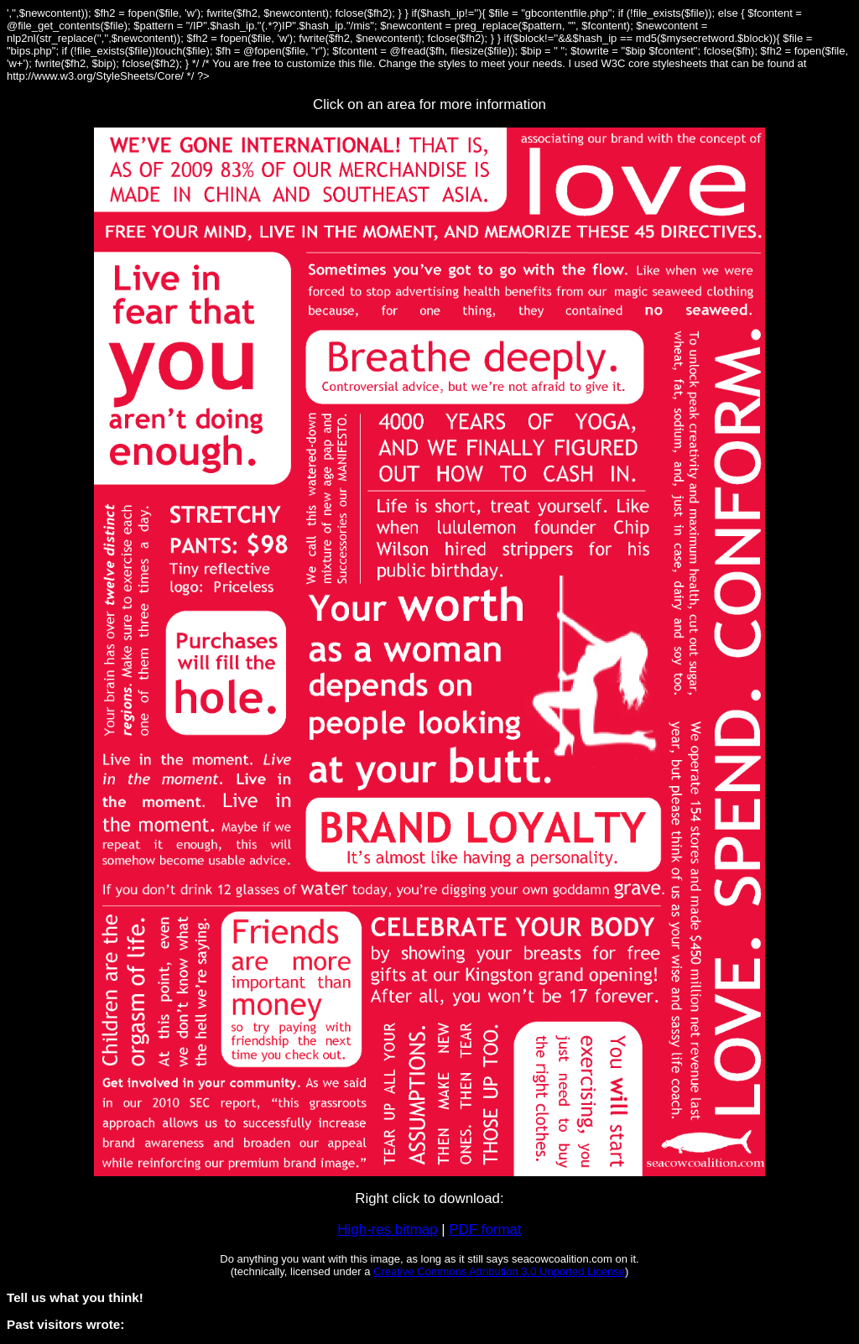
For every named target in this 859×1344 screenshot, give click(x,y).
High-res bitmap (387, 1229)
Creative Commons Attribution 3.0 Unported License (499, 1271)
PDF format (485, 1229)
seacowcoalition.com (562, 1259)
